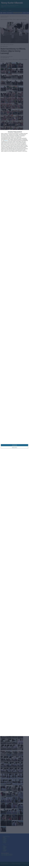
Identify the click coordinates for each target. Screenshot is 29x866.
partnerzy (6, 140)
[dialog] (14, 433)
